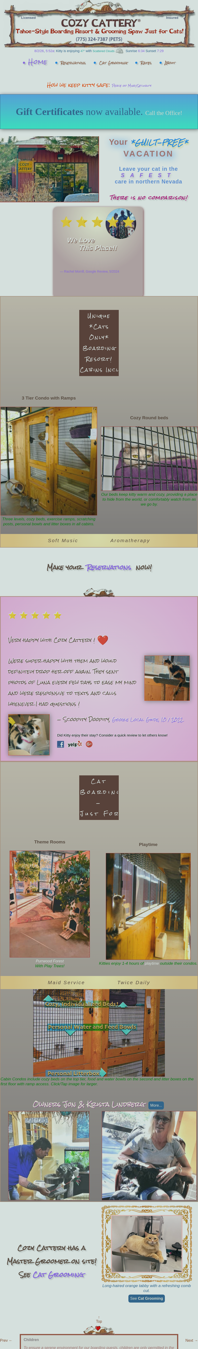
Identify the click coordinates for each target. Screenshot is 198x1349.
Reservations (70, 61)
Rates (179, 61)
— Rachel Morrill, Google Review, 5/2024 (90, 306)
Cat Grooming (130, 61)
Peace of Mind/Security (131, 102)
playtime (159, 1011)
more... (156, 1156)
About (102, 78)
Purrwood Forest (50, 1011)
